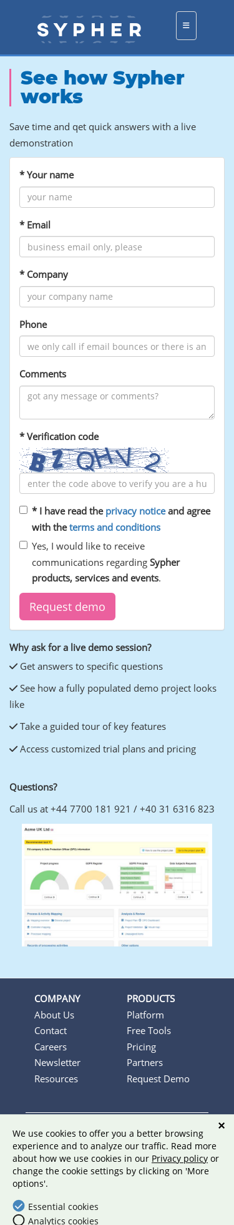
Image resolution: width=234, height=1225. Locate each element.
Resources (56, 1078)
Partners (145, 1062)
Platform (145, 1014)
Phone (33, 324)
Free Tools (149, 1030)
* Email (35, 224)
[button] (67, 606)
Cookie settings (123, 1145)
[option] (117, 885)
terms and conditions (114, 527)
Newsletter (57, 1062)
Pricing (141, 1046)
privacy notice (135, 511)
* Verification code (59, 436)
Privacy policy (172, 1130)
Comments (42, 373)
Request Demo (158, 1078)
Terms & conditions (86, 1130)
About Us (54, 1014)
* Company (43, 274)
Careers (50, 1046)
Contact (50, 1030)
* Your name (46, 174)
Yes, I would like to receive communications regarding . (99, 562)
